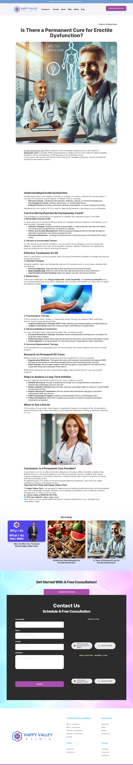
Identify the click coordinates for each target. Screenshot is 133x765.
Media (76, 9)
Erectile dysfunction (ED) (34, 151)
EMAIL (17, 630)
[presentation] (47, 675)
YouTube (105, 749)
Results (56, 9)
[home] (26, 9)
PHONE (18, 641)
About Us (105, 724)
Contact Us (106, 734)
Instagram (105, 755)
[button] (46, 9)
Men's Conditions (73, 724)
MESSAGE (18, 653)
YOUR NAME (19, 619)
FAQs (70, 9)
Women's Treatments (75, 734)
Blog (83, 9)
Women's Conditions (74, 730)
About (63, 9)
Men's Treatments (73, 727)
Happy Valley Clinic (51, 497)
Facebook (105, 752)
